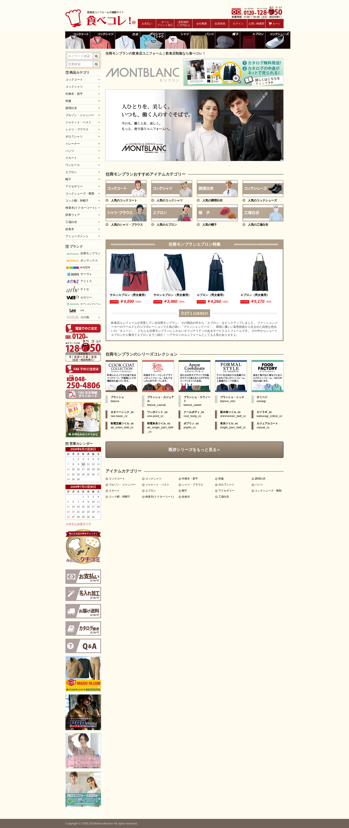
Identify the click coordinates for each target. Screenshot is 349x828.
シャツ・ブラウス (192, 484)
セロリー (79, 298)
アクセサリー (226, 490)
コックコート (117, 478)
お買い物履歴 (256, 23)
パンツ (259, 484)
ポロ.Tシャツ (226, 484)
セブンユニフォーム (83, 304)
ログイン (238, 23)
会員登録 (220, 23)
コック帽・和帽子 (119, 496)
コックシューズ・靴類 (268, 490)
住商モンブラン (84, 253)
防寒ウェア (72, 215)
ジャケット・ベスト (157, 484)
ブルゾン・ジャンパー (122, 484)
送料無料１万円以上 (183, 23)
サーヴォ (79, 274)
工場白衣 (223, 496)
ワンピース (72, 165)
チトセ (78, 289)
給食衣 (186, 496)
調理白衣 (260, 478)
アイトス (79, 281)
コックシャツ (153, 478)
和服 (221, 478)
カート (274, 23)
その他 (78, 317)
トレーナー (72, 143)
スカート (114, 490)
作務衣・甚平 (190, 478)
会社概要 (201, 23)
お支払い (147, 23)
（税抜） (138, 301)
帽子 (184, 490)
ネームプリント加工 (165, 23)
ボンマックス (82, 261)
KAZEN (78, 267)
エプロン (150, 490)
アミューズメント (77, 236)
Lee (75, 310)
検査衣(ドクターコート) (159, 496)
